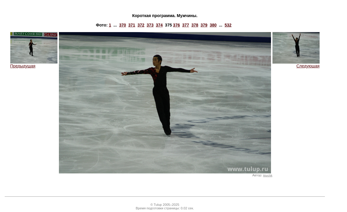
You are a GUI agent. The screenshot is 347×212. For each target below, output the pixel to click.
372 (141, 25)
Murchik (267, 175)
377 (185, 25)
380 (213, 25)
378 (194, 25)
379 (204, 25)
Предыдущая (33, 64)
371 (131, 25)
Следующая (296, 64)
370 (122, 25)
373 (150, 25)
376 (176, 25)
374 (159, 25)
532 (228, 25)
